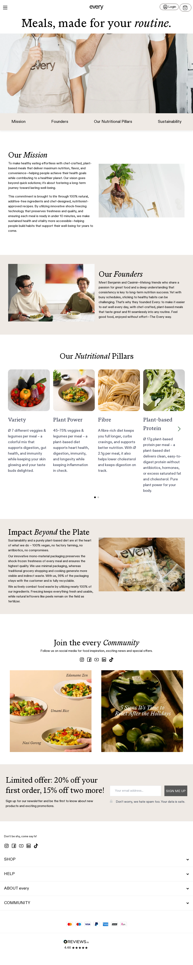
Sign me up (176, 791)
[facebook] (89, 659)
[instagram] (81, 659)
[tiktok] (111, 659)
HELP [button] (96, 874)
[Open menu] (185, 7)
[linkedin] (104, 659)
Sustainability (170, 122)
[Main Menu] (5, 7)
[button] (96, 7)
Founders (59, 122)
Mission (18, 122)
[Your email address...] (135, 791)
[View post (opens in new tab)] (50, 711)
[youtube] (96, 659)
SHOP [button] (96, 859)
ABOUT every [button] (96, 889)
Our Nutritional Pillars (113, 122)
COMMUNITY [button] (96, 903)
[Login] (169, 7)
